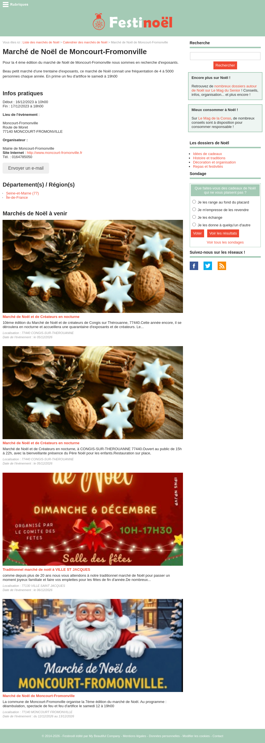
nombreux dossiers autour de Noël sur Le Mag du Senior (224, 88)
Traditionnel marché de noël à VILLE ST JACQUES (46, 569)
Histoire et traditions (209, 158)
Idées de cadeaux (207, 154)
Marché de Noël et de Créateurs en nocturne (41, 317)
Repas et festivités (208, 166)
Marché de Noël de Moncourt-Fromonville (39, 696)
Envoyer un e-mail (26, 168)
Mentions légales (134, 736)
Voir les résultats (223, 233)
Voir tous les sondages (225, 242)
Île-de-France (17, 197)
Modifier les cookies (196, 736)
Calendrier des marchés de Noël (85, 42)
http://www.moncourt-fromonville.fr (54, 153)
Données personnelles (164, 736)
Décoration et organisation (214, 162)
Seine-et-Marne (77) (22, 193)
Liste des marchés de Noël (41, 42)
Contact (218, 736)
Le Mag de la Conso (214, 118)
